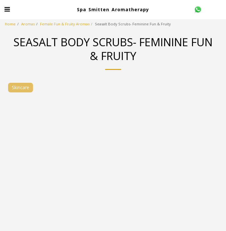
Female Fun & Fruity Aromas (64, 23)
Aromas (28, 23)
